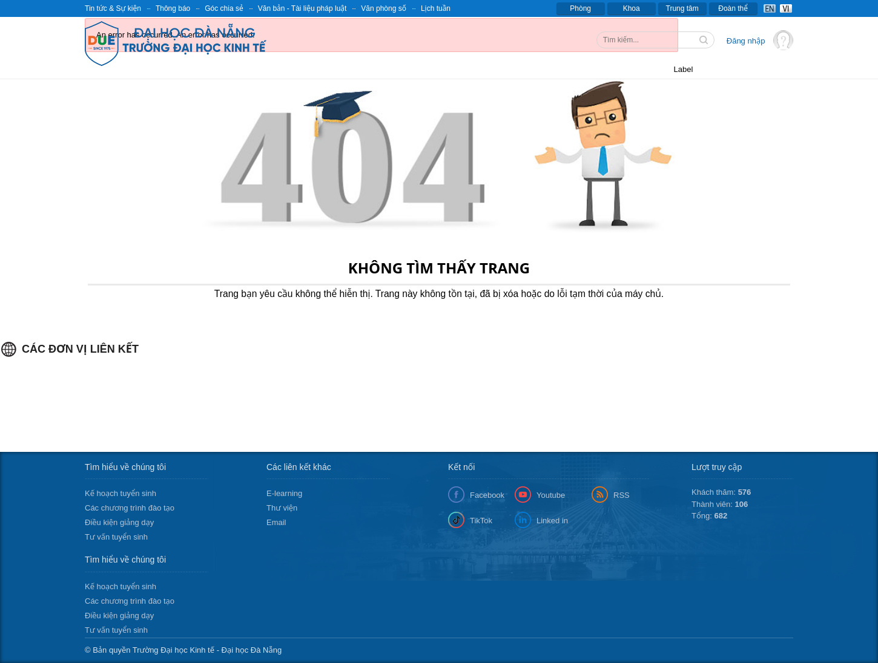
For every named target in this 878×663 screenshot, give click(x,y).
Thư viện (281, 507)
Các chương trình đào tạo (129, 507)
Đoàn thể (733, 8)
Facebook (487, 495)
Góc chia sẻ (224, 8)
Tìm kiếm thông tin (705, 41)
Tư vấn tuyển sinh (116, 536)
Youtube (550, 495)
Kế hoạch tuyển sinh (120, 493)
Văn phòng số (383, 8)
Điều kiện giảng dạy (119, 522)
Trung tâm (682, 8)
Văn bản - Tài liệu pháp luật (302, 8)
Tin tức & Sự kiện (113, 8)
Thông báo (173, 8)
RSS (621, 495)
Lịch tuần (436, 8)
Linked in (552, 520)
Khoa (631, 8)
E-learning (284, 493)
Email (276, 522)
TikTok (481, 520)
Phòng (580, 8)
